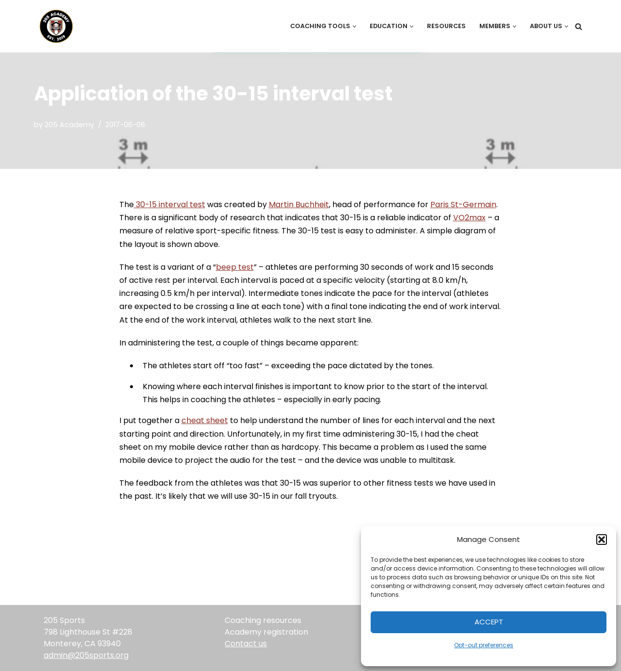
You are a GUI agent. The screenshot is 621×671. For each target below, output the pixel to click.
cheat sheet (204, 420)
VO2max (469, 217)
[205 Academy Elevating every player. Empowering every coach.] (54, 26)
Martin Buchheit (299, 204)
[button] (601, 539)
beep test (235, 267)
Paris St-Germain (463, 204)
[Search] (578, 26)
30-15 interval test (169, 204)
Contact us (246, 643)
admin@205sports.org (86, 655)
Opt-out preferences (483, 645)
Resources (446, 26)
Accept (488, 622)
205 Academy (69, 125)
